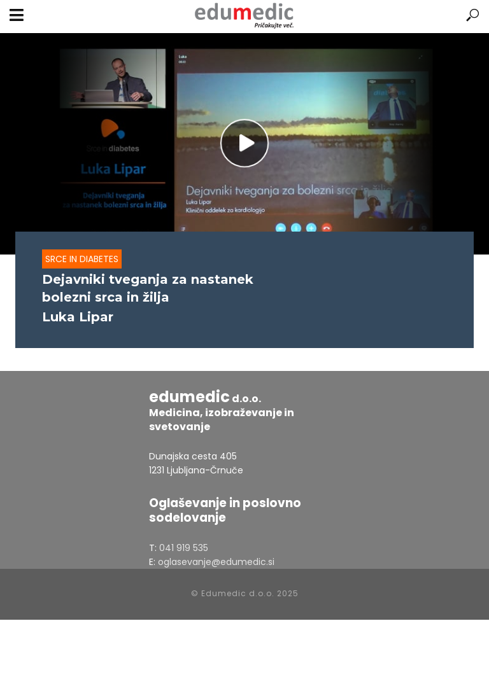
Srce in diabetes (81, 259)
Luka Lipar (77, 317)
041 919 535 (183, 547)
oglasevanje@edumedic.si (216, 561)
